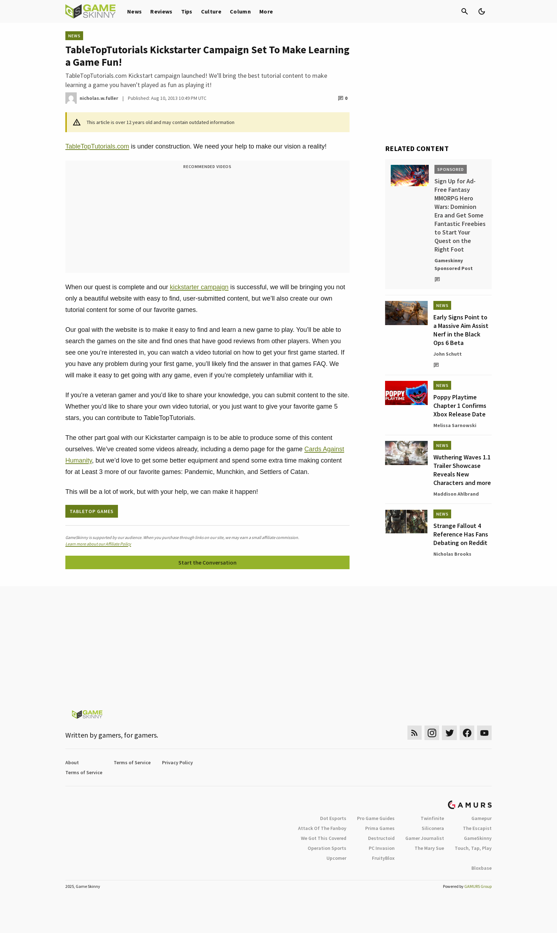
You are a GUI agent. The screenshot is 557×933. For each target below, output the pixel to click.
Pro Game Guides (376, 818)
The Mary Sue (429, 848)
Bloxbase (481, 868)
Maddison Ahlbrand (456, 494)
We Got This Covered (323, 838)
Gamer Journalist (424, 838)
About (72, 762)
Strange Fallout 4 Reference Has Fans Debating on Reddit (460, 534)
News (134, 11)
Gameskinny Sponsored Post (453, 264)
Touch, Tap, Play (473, 848)
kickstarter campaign (199, 287)
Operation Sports (327, 848)
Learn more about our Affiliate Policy (98, 543)
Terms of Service (132, 762)
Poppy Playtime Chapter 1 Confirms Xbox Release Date (459, 405)
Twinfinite (432, 818)
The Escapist (477, 828)
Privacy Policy (177, 762)
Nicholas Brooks (452, 554)
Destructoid (381, 838)
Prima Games (380, 828)
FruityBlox (383, 858)
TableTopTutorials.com (97, 146)
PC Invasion (382, 848)
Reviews (161, 11)
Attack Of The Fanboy (322, 828)
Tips (187, 11)
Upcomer (336, 858)
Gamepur (481, 818)
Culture (211, 11)
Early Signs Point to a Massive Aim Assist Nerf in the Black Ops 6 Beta (460, 330)
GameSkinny (478, 838)
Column (240, 11)
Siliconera (433, 828)
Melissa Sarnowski (454, 425)
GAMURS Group (478, 886)
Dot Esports (333, 818)
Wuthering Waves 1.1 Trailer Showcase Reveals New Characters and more (462, 470)
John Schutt (447, 354)
